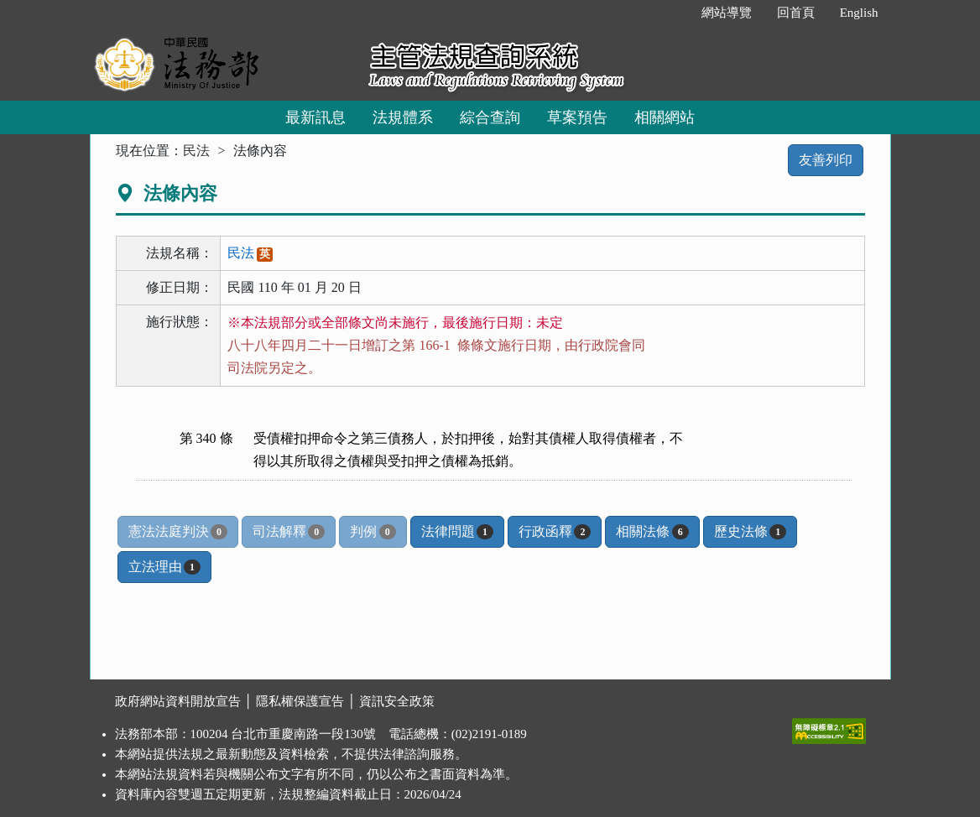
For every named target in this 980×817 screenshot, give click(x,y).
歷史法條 (750, 531)
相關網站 (664, 117)
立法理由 (164, 567)
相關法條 (652, 531)
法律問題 (457, 531)
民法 (196, 150)
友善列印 (825, 160)
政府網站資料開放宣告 (178, 701)
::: (670, 12)
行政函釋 (555, 531)
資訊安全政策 (397, 701)
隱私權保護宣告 (300, 701)
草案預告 (577, 117)
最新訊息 (315, 117)
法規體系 (403, 117)
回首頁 (796, 12)
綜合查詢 (490, 117)
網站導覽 (726, 12)
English (859, 12)
